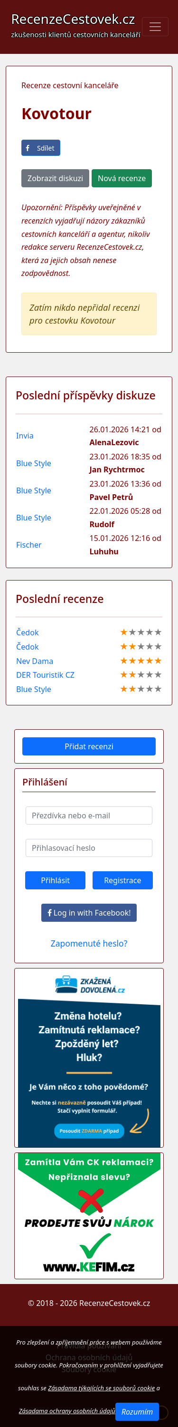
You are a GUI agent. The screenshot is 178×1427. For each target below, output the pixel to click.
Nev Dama (34, 661)
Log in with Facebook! (89, 912)
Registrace (122, 880)
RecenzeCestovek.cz (76, 24)
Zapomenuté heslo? (89, 943)
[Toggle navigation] (155, 26)
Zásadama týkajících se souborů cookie (101, 1388)
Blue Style (33, 463)
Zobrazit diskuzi (55, 178)
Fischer (29, 545)
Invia (25, 435)
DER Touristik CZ (45, 675)
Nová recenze (122, 178)
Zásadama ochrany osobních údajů (67, 1411)
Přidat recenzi (89, 746)
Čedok (27, 632)
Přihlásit (55, 880)
